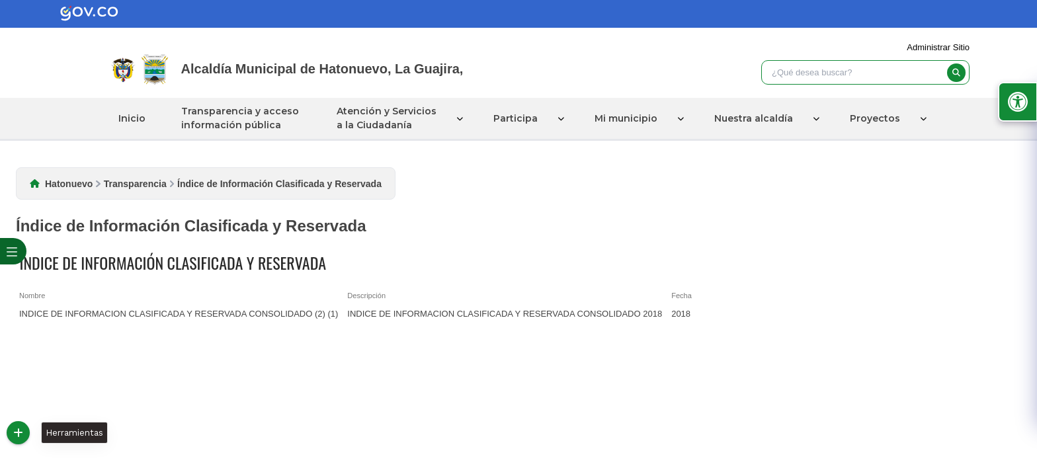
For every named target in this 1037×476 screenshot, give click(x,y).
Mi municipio (626, 118)
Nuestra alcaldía (753, 118)
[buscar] (956, 72)
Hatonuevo (69, 183)
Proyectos (875, 118)
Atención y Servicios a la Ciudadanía (386, 118)
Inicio (131, 118)
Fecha (681, 295)
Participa (515, 118)
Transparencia (135, 183)
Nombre (32, 295)
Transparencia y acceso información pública (240, 118)
